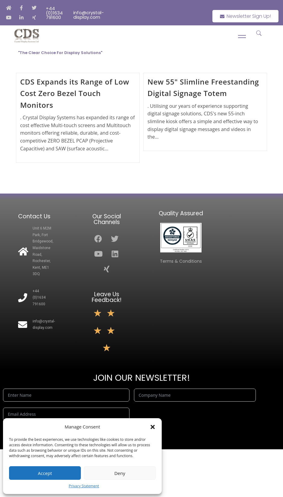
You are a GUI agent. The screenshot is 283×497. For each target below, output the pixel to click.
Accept (45, 473)
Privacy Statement (84, 486)
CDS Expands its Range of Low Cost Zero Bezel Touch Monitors (74, 93)
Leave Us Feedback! (107, 297)
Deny (119, 473)
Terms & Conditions (181, 261)
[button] (153, 427)
